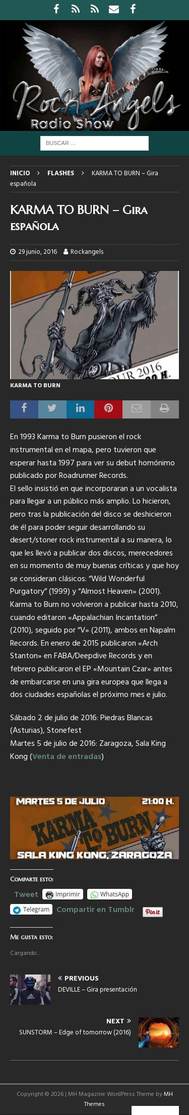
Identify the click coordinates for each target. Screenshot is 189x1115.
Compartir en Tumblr (95, 908)
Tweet (26, 893)
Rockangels (87, 252)
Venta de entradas (66, 756)
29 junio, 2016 (37, 252)
